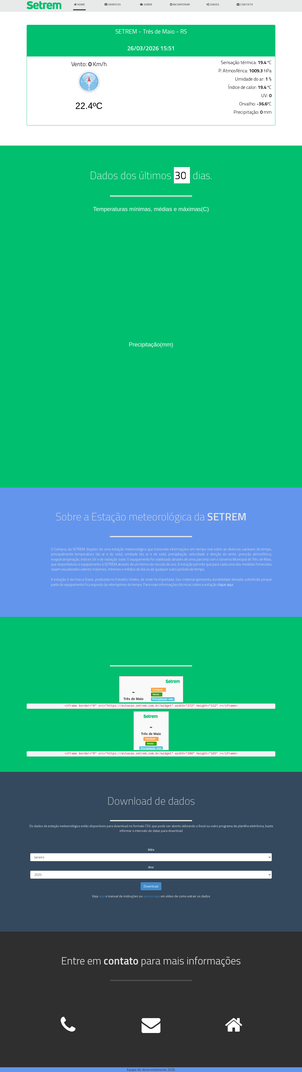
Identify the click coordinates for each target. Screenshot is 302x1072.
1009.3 (256, 70)
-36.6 (262, 103)
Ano (151, 867)
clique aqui (225, 584)
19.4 (262, 62)
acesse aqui (151, 896)
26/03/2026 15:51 (151, 48)
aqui (102, 896)
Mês (151, 849)
